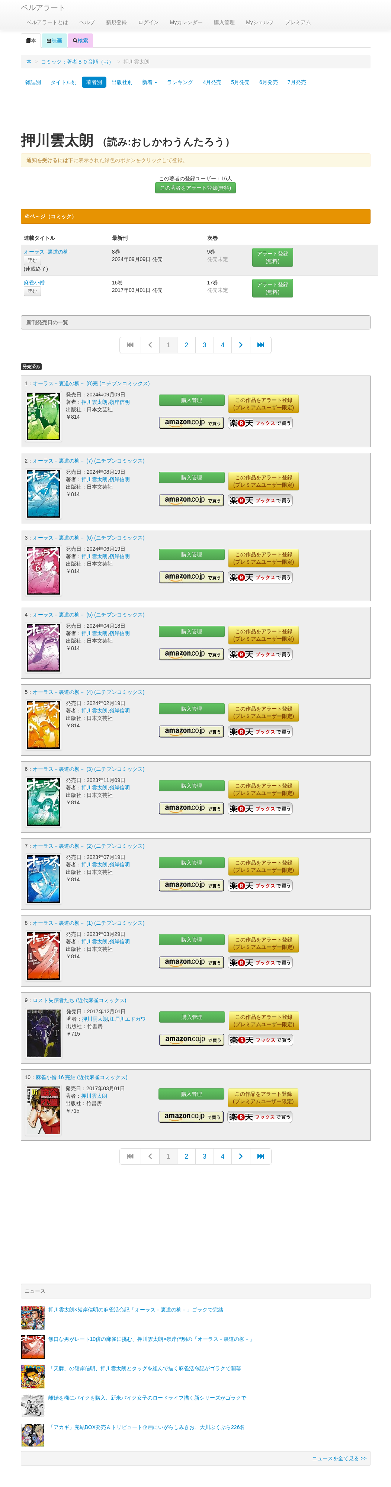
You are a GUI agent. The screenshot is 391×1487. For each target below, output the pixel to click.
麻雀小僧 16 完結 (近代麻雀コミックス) (82, 1069)
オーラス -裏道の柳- (47, 252)
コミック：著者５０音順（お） (77, 62)
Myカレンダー (186, 22)
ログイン (148, 22)
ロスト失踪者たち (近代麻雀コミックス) (79, 993)
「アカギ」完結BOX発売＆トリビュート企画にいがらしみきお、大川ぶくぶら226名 (146, 1419)
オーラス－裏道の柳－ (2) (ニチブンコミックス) (88, 841)
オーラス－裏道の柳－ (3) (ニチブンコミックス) (88, 764)
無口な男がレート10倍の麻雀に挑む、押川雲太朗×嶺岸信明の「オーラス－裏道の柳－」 (151, 1330)
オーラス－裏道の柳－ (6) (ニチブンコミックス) (88, 536)
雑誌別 (33, 82)
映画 (54, 41)
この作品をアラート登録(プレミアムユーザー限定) (263, 404)
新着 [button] (150, 82)
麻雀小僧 (34, 283)
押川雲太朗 (94, 402)
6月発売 (268, 82)
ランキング (180, 82)
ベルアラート (43, 7)
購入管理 (224, 22)
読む (32, 260)
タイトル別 (64, 82)
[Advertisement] (196, 112)
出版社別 (122, 82)
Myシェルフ (260, 22)
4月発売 (212, 82)
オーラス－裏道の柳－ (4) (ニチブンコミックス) (88, 688)
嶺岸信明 (119, 402)
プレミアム (298, 22)
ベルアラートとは (47, 22)
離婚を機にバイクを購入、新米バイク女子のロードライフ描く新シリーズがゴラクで (147, 1389)
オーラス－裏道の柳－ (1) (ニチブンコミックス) (88, 917)
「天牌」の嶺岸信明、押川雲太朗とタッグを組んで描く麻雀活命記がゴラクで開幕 (144, 1360)
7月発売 (297, 82)
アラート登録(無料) (272, 257)
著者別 (94, 82)
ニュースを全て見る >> (339, 1450)
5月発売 (240, 82)
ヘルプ (87, 22)
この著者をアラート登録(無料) (195, 188)
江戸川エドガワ (127, 1012)
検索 (80, 41)
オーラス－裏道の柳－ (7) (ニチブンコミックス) (88, 460)
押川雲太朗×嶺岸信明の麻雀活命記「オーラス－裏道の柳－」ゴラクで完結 (135, 1301)
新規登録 (116, 22)
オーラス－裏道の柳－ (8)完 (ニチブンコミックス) (91, 383)
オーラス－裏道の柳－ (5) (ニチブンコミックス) (88, 612)
